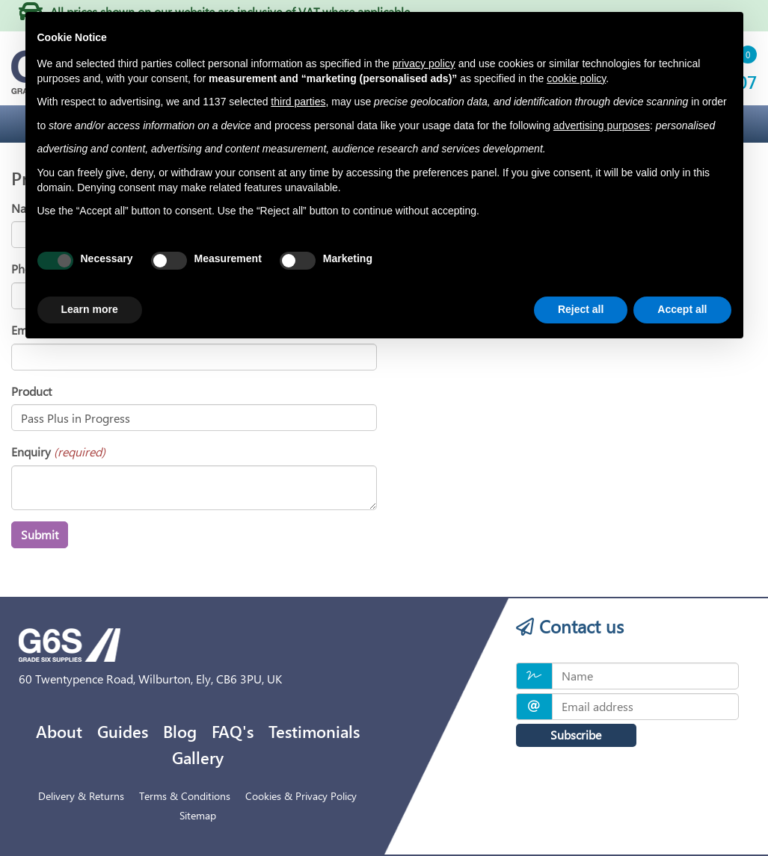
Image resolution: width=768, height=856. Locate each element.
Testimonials (314, 731)
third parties (298, 102)
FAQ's (233, 731)
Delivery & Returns (81, 796)
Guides (122, 731)
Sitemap (197, 815)
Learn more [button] (89, 309)
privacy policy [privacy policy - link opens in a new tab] (424, 63)
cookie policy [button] (576, 78)
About (59, 731)
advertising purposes (601, 125)
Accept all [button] (682, 309)
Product (31, 391)
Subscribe (572, 734)
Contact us (570, 626)
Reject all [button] (580, 309)
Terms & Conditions (184, 796)
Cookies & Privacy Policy (301, 796)
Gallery (198, 757)
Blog (180, 731)
